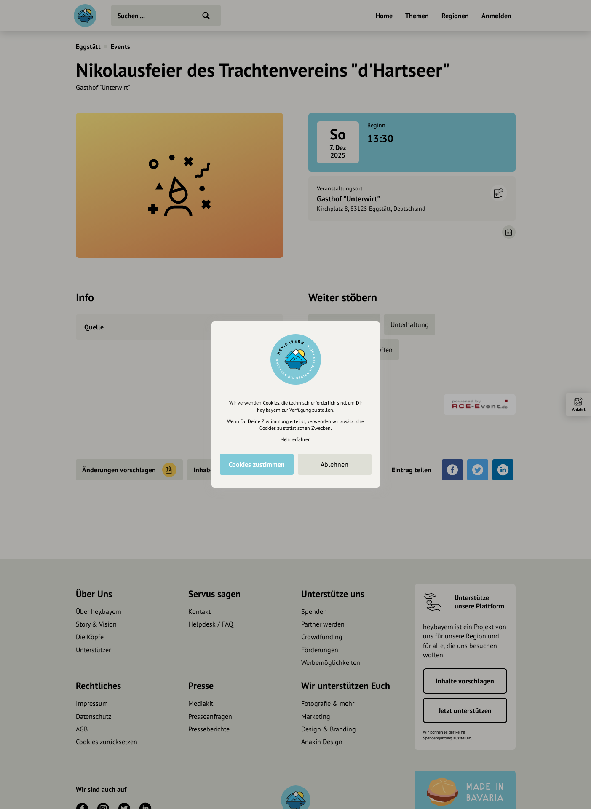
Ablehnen (334, 464)
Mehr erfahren (295, 439)
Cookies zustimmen (257, 464)
